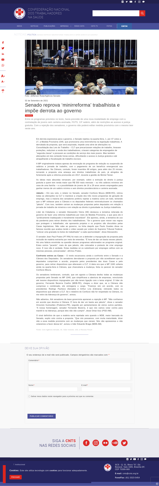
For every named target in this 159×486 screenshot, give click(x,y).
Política (31, 34)
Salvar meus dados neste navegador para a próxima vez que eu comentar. (62, 396)
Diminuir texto (3, 81)
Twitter (127, 2)
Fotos (109, 26)
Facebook (135, 2)
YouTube (131, 2)
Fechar (15, 477)
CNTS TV (94, 26)
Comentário (34, 360)
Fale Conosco (143, 2)
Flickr (122, 2)
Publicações (49, 26)
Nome (31, 385)
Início (19, 26)
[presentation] (45, 405)
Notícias (34, 26)
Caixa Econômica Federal (124, 26)
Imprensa (64, 26)
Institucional (20, 465)
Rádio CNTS (79, 26)
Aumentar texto (3, 76)
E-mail (84, 385)
